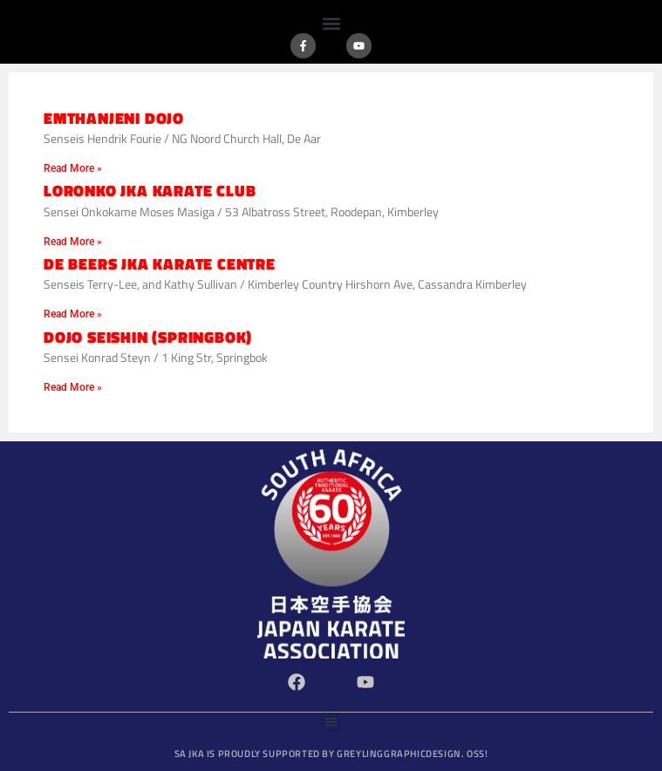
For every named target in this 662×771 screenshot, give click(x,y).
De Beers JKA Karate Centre (160, 264)
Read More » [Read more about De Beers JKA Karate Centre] (73, 314)
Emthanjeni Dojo (114, 118)
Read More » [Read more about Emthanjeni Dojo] (73, 168)
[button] (331, 23)
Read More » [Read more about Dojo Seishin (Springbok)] (73, 387)
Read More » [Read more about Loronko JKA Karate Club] (73, 241)
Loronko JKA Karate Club (150, 190)
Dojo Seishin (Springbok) (148, 337)
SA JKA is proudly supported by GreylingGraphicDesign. (331, 754)
